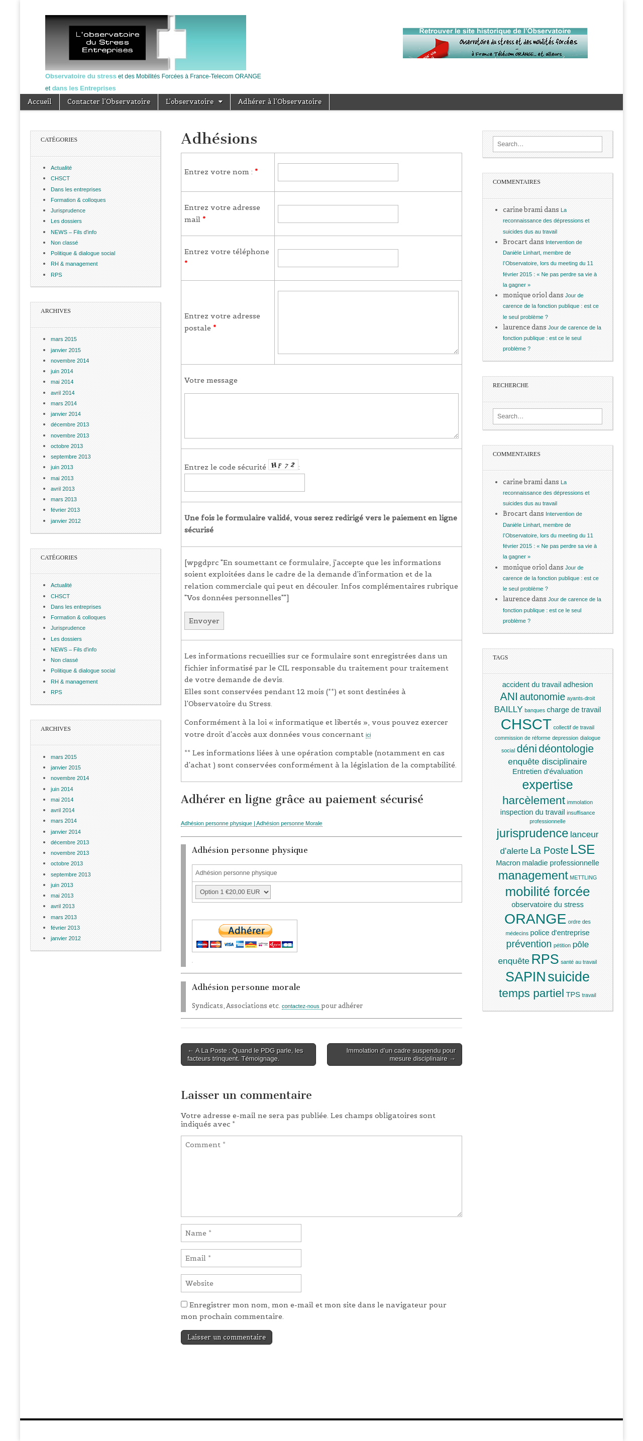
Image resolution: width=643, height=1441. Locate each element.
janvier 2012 (66, 521)
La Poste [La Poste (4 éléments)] (549, 850)
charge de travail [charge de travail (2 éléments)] (574, 710)
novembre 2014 (70, 361)
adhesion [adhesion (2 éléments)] (578, 685)
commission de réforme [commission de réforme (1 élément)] (523, 738)
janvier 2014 (66, 414)
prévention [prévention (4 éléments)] (529, 943)
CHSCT (60, 178)
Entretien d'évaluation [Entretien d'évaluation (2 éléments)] (547, 771)
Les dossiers (66, 221)
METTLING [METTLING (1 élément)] (583, 877)
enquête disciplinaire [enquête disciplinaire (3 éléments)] (547, 761)
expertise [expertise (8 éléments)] (547, 785)
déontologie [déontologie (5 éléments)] (566, 748)
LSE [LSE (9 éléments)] (582, 849)
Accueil (40, 101)
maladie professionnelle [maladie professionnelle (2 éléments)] (560, 863)
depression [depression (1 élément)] (565, 738)
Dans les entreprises (76, 189)
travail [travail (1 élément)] (589, 995)
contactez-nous (301, 1006)
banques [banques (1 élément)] (534, 710)
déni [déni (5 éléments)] (527, 748)
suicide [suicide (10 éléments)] (569, 976)
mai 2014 (62, 382)
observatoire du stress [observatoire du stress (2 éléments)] (547, 905)
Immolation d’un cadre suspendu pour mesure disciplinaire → (401, 1054)
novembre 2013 (70, 435)
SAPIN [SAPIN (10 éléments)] (525, 976)
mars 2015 (64, 339)
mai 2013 (62, 478)
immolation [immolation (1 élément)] (580, 802)
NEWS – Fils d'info (73, 232)
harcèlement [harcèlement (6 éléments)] (533, 800)
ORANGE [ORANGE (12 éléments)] (535, 919)
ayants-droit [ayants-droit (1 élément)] (581, 698)
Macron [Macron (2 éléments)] (508, 863)
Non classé (64, 243)
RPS (56, 275)
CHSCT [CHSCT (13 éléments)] (526, 724)
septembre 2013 (71, 457)
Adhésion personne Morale (289, 823)
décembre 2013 (70, 424)
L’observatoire (189, 101)
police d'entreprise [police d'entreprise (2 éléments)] (560, 933)
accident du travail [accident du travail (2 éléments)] (532, 685)
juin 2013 (62, 467)
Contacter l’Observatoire (108, 101)
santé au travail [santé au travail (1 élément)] (579, 962)
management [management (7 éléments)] (533, 875)
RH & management (74, 264)
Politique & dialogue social (83, 253)
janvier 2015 (66, 350)
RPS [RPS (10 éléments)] (545, 959)
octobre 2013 (67, 446)
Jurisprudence (68, 210)
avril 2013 (63, 489)
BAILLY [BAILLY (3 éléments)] (508, 709)
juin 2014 (62, 371)
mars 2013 (64, 499)
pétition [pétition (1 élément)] (562, 945)
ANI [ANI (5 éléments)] (509, 696)
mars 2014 (64, 403)
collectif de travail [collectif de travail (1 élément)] (573, 727)
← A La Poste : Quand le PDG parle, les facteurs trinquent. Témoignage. (245, 1054)
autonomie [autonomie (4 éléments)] (542, 696)
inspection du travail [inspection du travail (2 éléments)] (532, 812)
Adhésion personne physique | (218, 823)
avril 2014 (63, 393)
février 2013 (65, 510)
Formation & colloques (78, 200)
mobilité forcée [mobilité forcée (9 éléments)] (547, 891)
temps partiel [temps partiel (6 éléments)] (531, 993)
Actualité (61, 168)
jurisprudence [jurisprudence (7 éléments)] (532, 833)
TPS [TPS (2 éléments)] (573, 994)
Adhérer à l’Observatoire (280, 101)
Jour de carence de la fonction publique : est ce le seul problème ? (551, 306)
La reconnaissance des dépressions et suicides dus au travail (546, 221)
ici (368, 735)
